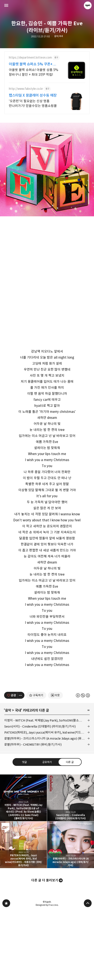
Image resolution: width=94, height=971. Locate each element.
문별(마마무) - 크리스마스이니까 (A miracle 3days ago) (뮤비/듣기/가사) (47, 799)
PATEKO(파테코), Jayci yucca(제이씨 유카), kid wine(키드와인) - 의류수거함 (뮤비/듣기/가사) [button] (23, 905)
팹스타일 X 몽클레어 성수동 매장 (33, 95)
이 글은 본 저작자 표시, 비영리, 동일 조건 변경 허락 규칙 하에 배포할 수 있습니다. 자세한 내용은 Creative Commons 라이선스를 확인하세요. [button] (82, 755)
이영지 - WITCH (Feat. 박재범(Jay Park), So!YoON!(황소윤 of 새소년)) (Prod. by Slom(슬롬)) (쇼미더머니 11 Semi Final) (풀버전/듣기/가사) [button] (23, 858)
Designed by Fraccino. (47, 965)
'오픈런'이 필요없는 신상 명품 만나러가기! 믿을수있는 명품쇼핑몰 (33, 103)
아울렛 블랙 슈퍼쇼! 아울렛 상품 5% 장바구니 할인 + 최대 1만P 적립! (33, 72)
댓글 (24, 822)
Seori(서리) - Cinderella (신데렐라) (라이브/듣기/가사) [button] (70, 858)
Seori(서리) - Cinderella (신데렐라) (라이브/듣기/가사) (40, 787)
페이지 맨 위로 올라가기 (88, 963)
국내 (18, 770)
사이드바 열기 (6, 5)
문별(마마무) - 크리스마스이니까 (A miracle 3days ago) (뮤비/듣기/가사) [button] (70, 905)
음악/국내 (58, 36)
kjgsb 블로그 (6, 963)
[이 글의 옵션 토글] (21, 755)
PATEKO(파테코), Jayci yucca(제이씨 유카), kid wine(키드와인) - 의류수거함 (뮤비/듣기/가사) (47, 793)
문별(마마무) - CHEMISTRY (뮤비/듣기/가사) (33, 805)
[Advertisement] (47, 707)
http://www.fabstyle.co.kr (26, 89)
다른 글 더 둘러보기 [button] (44, 940)
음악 (8, 770)
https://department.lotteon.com (30, 57)
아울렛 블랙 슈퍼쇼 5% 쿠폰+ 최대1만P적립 (31, 64)
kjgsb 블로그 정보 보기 (88, 5)
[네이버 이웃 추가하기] (55, 755)
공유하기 (47, 822)
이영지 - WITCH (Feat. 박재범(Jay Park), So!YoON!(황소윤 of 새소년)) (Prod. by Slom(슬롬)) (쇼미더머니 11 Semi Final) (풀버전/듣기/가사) (47, 781)
